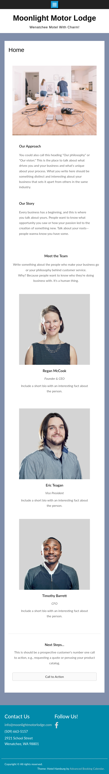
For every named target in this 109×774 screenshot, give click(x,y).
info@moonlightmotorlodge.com (28, 725)
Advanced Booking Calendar (87, 768)
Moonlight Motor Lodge (54, 18)
